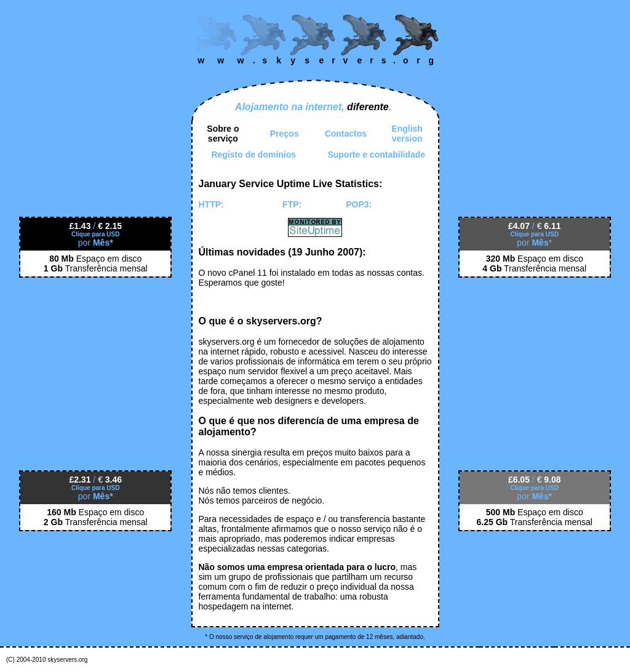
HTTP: (211, 204)
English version (407, 133)
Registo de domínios (253, 154)
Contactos (346, 134)
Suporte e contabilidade (376, 154)
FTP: (291, 204)
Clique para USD (95, 234)
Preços (284, 134)
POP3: (359, 204)
